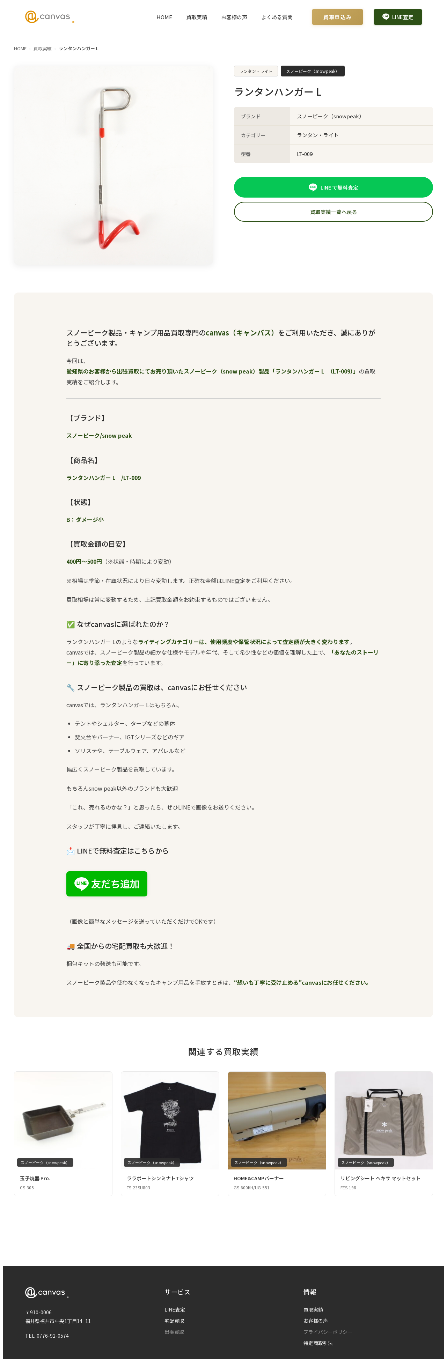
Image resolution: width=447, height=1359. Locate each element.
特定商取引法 (318, 1342)
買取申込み (337, 17)
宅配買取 (174, 1320)
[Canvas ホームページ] (49, 16)
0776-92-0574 (53, 1335)
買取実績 (196, 17)
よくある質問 (277, 17)
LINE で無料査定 (334, 187)
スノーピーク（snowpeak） (312, 71)
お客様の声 (234, 17)
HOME (164, 17)
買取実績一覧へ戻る (333, 212)
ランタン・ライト (256, 71)
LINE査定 (397, 17)
